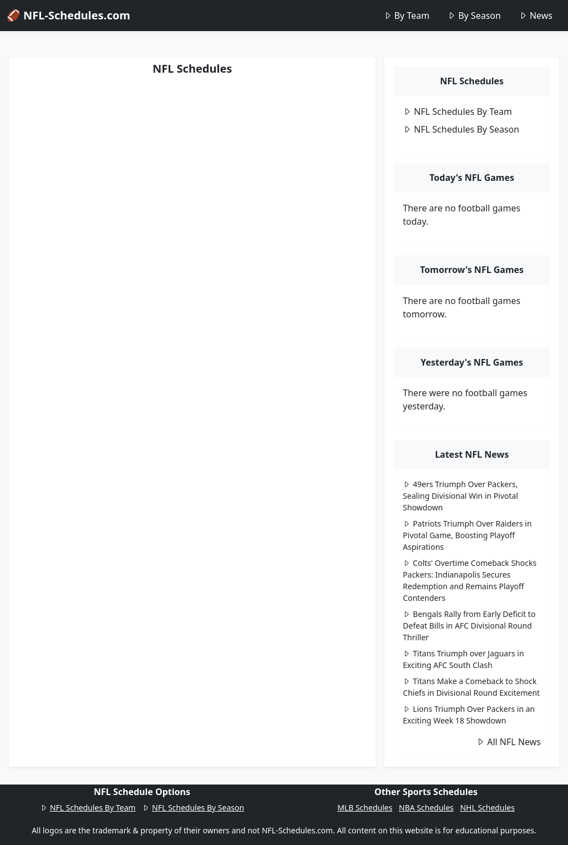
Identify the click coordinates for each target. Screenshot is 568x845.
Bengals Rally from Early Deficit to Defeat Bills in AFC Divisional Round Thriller (469, 625)
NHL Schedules (487, 807)
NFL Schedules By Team (457, 111)
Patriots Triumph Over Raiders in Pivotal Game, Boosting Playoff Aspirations (467, 535)
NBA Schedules (426, 807)
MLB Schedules (364, 807)
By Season (474, 15)
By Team (406, 15)
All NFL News (508, 742)
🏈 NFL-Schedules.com (68, 15)
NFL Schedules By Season (461, 129)
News (535, 15)
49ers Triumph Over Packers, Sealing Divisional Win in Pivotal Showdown (460, 496)
